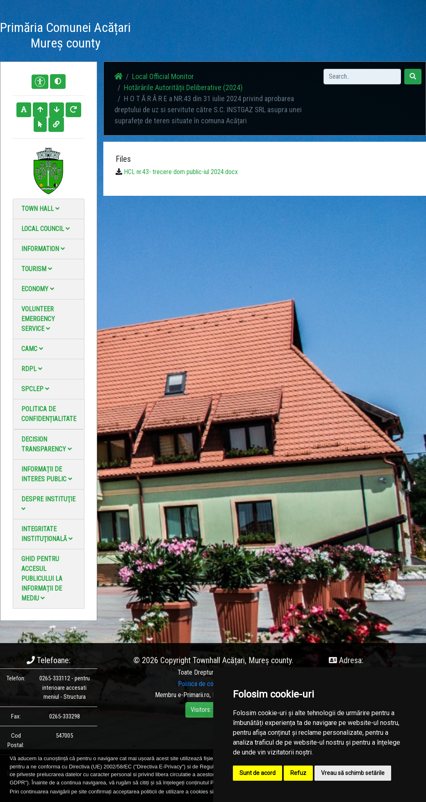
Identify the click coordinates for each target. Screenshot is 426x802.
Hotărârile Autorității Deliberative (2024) (183, 87)
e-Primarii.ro (194, 695)
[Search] (362, 76)
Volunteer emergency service (38, 319)
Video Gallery (239, 36)
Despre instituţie (48, 503)
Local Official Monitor (310, 36)
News (176, 32)
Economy (37, 289)
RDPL (31, 369)
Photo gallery (206, 36)
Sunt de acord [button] (257, 773)
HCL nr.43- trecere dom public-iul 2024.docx (181, 172)
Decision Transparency (46, 444)
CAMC (32, 349)
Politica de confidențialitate (48, 414)
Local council (45, 229)
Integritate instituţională (47, 534)
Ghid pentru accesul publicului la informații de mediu (41, 578)
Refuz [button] (298, 773)
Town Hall (40, 209)
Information (43, 249)
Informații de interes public (46, 474)
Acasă (151, 32)
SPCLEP (35, 389)
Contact (272, 32)
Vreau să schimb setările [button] (353, 773)
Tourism (36, 269)
